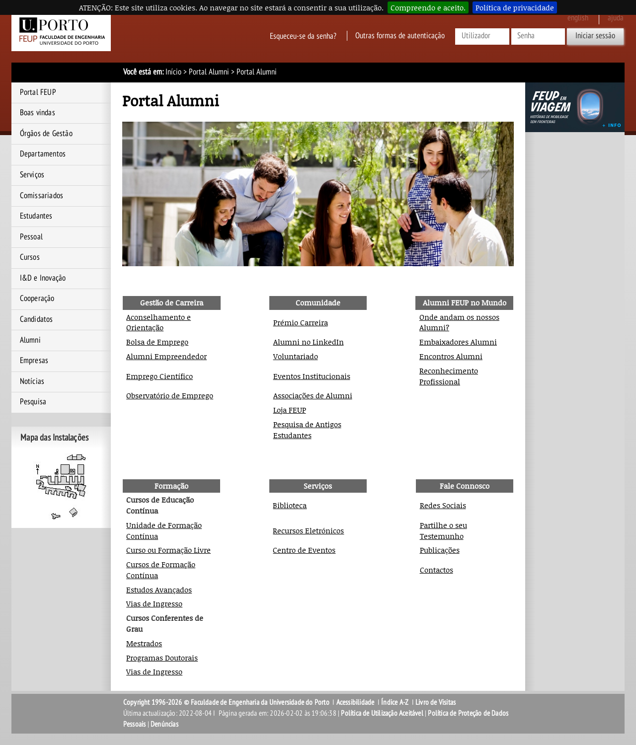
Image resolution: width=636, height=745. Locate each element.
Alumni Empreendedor (166, 356)
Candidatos (36, 319)
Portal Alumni (209, 72)
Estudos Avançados (159, 590)
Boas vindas (37, 113)
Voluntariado (295, 356)
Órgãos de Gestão (46, 134)
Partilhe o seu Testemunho (443, 530)
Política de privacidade (515, 7)
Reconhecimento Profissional (448, 376)
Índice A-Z (394, 702)
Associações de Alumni (312, 395)
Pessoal (31, 237)
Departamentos (43, 154)
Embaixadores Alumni (458, 342)
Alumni (30, 340)
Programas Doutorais (162, 658)
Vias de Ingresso (154, 603)
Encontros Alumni (450, 356)
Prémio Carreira (300, 322)
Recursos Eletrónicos (308, 530)
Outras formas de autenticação (400, 36)
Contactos (436, 570)
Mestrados (144, 643)
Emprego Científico (159, 376)
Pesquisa (33, 402)
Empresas (34, 361)
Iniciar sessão (595, 36)
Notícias (32, 381)
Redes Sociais (443, 505)
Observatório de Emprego (169, 395)
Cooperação (37, 298)
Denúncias (164, 724)
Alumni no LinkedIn (308, 342)
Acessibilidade (355, 702)
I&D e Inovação (43, 278)
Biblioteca (290, 505)
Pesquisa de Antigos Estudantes (307, 429)
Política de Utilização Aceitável (382, 713)
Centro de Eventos (304, 550)
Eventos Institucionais (311, 376)
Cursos (30, 257)
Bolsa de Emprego (157, 342)
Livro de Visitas (435, 702)
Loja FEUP (289, 410)
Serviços (32, 175)
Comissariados (42, 196)
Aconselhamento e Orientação (158, 322)
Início (173, 72)
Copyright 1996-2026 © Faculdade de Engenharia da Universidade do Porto (226, 702)
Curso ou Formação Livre (168, 550)
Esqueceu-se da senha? (303, 36)
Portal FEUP (38, 92)
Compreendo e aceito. (428, 7)
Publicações (440, 550)
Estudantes (36, 216)
